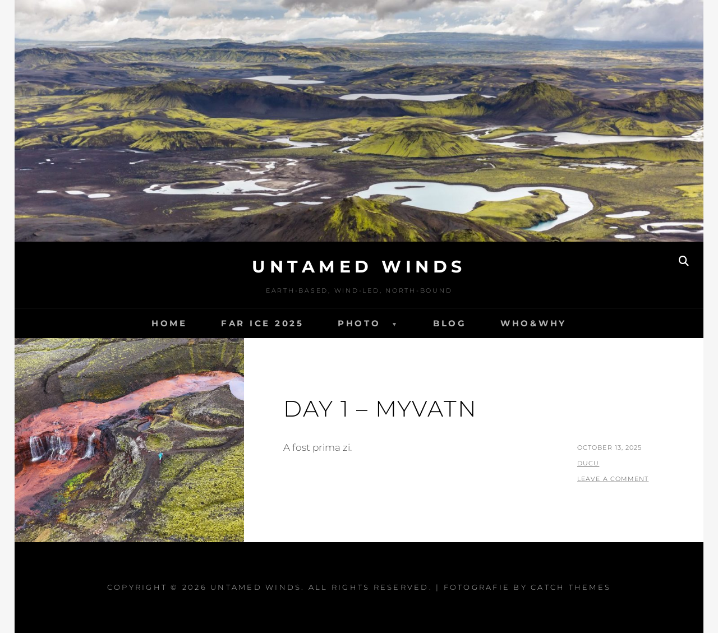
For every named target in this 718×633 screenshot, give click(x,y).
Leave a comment (613, 479)
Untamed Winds (359, 266)
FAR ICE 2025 (262, 323)
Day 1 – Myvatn (380, 408)
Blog (450, 323)
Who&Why (533, 323)
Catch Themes (571, 587)
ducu (588, 463)
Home (169, 323)
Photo (359, 323)
